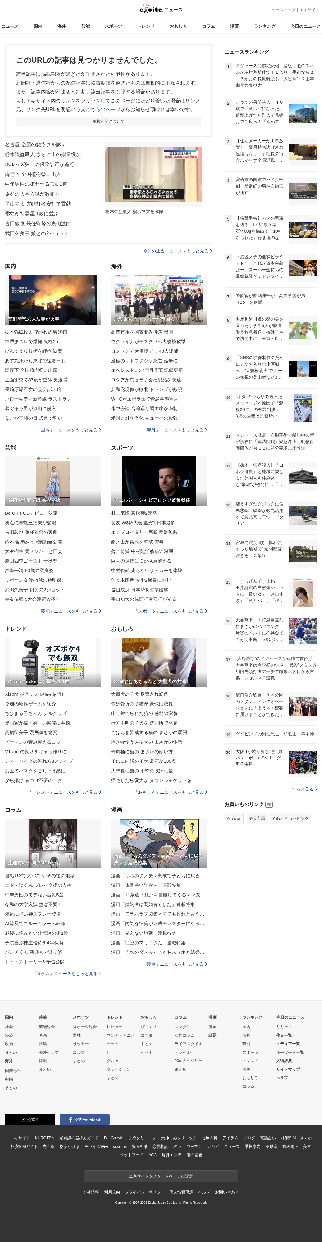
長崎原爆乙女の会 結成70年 (34, 389)
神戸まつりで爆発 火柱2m (32, 341)
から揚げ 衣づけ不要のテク (33, 780)
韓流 (43, 1060)
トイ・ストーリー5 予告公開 (35, 961)
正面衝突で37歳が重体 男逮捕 (36, 379)
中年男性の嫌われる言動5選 (36, 184)
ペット (147, 1052)
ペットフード (131, 1155)
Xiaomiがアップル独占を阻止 (35, 694)
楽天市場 (257, 818)
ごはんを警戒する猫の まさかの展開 (149, 732)
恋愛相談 (160, 1146)
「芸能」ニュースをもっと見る (68, 611)
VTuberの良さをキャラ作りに (36, 751)
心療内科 (209, 1138)
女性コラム (185, 1035)
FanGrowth (113, 1138)
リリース (284, 1026)
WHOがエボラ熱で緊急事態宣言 (144, 398)
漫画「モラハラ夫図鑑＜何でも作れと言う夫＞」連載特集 (159, 913)
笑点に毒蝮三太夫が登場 (30, 522)
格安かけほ (69, 1146)
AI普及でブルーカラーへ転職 (35, 923)
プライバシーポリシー (145, 1192)
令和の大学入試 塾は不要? (32, 904)
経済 (9, 1035)
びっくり (149, 1026)
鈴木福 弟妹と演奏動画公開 (33, 541)
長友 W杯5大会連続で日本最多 (143, 522)
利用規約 (112, 1192)
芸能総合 (47, 1026)
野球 (77, 1035)
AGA (152, 1155)
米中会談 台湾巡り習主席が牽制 (144, 408)
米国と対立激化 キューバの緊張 (144, 418)
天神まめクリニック (179, 1138)
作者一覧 (284, 1035)
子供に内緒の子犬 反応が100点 (143, 761)
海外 (61, 26)
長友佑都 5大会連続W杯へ (32, 599)
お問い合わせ (227, 1192)
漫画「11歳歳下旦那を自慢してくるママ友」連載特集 (159, 894)
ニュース (10, 26)
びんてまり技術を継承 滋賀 (33, 351)
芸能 (85, 26)
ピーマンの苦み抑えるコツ (33, 742)
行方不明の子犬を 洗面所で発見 (144, 722)
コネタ (147, 1035)
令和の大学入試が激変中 (32, 194)
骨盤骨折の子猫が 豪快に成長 (142, 703)
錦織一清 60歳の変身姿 (29, 570)
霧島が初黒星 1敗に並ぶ (32, 213)
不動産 (272, 1146)
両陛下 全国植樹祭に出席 (33, 174)
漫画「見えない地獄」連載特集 (143, 933)
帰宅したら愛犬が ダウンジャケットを (151, 780)
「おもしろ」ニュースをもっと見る (170, 792)
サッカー (81, 1043)
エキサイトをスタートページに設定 (161, 1176)
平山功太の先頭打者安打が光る (143, 599)
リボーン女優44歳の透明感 (33, 580)
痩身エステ (171, 1155)
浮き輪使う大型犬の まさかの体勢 (146, 742)
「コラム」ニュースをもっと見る (66, 973)
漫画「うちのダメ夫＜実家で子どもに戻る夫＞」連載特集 (159, 875)
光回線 (49, 1146)
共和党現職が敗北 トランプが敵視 (146, 389)
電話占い (268, 1138)
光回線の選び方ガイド (79, 1138)
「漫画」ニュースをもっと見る (174, 964)
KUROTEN (44, 1138)
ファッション (119, 1069)
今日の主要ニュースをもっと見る (177, 250)
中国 (9, 1079)
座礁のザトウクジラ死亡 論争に (144, 360)
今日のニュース (306, 26)
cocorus (120, 1146)
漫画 (234, 26)
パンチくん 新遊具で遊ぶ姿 (33, 952)
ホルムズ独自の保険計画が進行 (40, 164)
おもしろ (178, 26)
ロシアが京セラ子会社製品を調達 (146, 379)
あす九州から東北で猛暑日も (35, 360)
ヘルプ (282, 1077)
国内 (38, 26)
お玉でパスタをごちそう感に (35, 770)
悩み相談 (139, 1146)
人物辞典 (284, 1060)
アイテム (230, 1138)
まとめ (11, 1052)
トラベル (183, 1052)
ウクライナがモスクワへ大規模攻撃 (148, 341)
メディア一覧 (288, 1043)
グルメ (113, 1060)
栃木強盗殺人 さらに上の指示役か (43, 154)
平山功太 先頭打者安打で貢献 (38, 203)
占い (177, 1146)
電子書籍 (194, 1155)
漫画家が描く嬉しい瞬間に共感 (37, 722)
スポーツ (113, 26)
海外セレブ (49, 1052)
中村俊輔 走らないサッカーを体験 (146, 570)
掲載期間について (109, 121)
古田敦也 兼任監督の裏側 (31, 532)
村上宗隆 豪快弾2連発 (134, 513)
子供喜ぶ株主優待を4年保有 (34, 942)
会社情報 (91, 1192)
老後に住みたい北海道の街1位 (36, 933)
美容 (307, 1146)
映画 (43, 1035)
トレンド (146, 26)
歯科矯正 (290, 1146)
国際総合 (13, 1070)
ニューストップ (281, 9)
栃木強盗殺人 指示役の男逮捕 (36, 331)
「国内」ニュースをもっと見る (68, 429)
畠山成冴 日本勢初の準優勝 (139, 589)
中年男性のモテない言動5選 (34, 894)
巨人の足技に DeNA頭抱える (141, 560)
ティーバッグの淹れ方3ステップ (39, 761)
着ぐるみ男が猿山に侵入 (30, 408)
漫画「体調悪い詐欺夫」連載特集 (146, 885)
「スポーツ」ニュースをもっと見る (170, 611)
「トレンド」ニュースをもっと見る (64, 792)
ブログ (249, 1138)
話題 (212, 1035)
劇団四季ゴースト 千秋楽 (31, 560)
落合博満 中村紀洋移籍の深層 (142, 551)
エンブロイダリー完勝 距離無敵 (144, 532)
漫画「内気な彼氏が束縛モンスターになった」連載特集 (159, 923)
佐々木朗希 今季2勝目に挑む (141, 580)
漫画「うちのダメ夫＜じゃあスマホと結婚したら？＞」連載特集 (159, 952)
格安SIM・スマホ (296, 1138)
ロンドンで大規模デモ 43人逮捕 (144, 351)
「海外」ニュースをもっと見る (174, 429)
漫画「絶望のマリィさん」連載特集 (148, 942)
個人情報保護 (181, 1192)
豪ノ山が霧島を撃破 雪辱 (137, 541)
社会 (9, 1026)
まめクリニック (142, 1138)
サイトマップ (288, 1069)
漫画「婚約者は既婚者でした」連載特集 (153, 904)
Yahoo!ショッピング (290, 818)
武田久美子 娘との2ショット (37, 233)
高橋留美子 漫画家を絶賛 (31, 732)
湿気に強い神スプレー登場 (33, 913)
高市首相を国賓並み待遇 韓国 (142, 331)
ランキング (264, 26)
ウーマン (194, 1146)
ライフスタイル (189, 1043)
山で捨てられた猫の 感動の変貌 (144, 713)
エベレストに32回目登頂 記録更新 (147, 370)
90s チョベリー (188, 1060)
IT (108, 1052)
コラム (208, 26)
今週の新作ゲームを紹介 (30, 703)
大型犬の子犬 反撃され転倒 (139, 694)
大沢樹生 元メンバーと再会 (33, 551)
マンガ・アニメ (121, 1035)
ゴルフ (79, 1052)
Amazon (234, 818)
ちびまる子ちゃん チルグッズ (36, 713)
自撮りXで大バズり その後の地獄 (40, 875)
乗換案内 (252, 1146)
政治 (9, 1043)
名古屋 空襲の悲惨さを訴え (35, 144)
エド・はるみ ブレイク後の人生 (38, 885)
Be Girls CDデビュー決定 (31, 513)
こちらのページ (103, 109)
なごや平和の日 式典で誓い (33, 418)
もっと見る (304, 789)
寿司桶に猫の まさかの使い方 (142, 751)
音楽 (43, 1043)
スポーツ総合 (85, 1026)
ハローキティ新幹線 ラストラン (38, 398)
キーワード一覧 (290, 1052)
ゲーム (113, 1043)
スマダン (183, 1026)
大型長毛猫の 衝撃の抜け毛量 (142, 770)
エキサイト (309, 9)
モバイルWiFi (96, 1146)
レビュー (115, 1026)
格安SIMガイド (24, 1146)
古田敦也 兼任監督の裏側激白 (38, 223)
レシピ (213, 1146)
